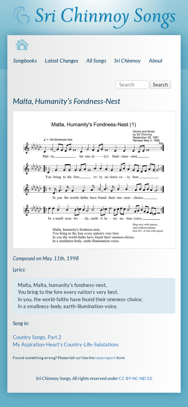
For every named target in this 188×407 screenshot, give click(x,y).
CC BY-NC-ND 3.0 (135, 378)
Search (160, 84)
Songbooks (25, 60)
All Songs (96, 60)
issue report (105, 357)
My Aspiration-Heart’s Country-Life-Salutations (66, 344)
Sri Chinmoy (127, 60)
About (155, 60)
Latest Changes (61, 60)
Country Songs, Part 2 (37, 337)
